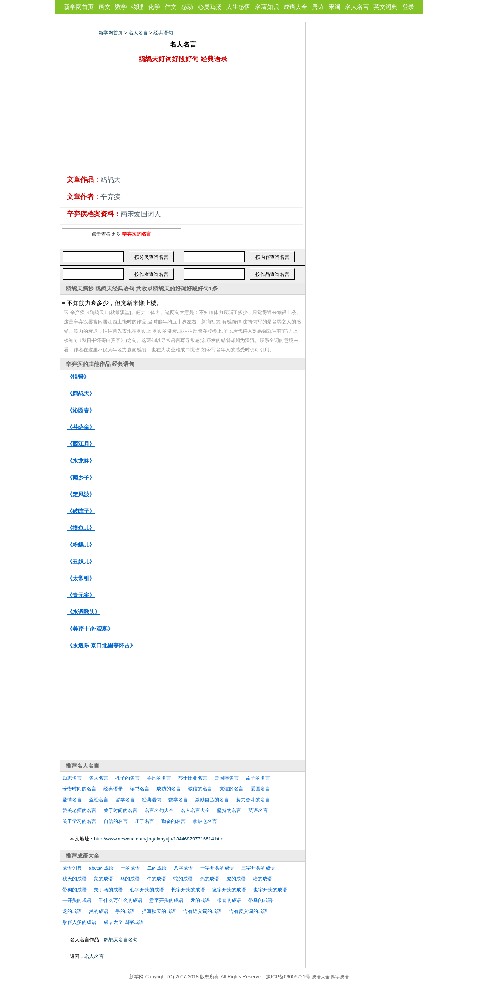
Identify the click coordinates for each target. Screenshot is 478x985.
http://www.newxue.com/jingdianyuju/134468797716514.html (159, 839)
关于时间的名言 (120, 810)
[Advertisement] (183, 118)
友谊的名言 (231, 789)
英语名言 (258, 810)
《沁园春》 (81, 410)
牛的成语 (156, 879)
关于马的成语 (108, 889)
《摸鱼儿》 (81, 528)
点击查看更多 (121, 234)
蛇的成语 (183, 879)
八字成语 (183, 868)
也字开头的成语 (270, 889)
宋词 (335, 7)
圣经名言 (98, 799)
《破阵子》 (81, 511)
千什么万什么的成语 (120, 900)
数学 (121, 7)
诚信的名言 (200, 789)
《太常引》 (81, 578)
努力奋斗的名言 (253, 799)
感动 (187, 7)
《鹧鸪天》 (81, 393)
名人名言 (357, 7)
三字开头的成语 (258, 868)
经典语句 (163, 32)
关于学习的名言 (79, 821)
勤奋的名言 (173, 821)
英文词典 (385, 7)
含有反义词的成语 (248, 911)
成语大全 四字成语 (123, 922)
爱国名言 (260, 789)
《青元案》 (81, 595)
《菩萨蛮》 (81, 427)
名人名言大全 (195, 810)
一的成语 (130, 868)
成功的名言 (168, 789)
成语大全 (295, 7)
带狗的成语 (74, 889)
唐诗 (318, 7)
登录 (408, 7)
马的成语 (130, 879)
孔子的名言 (127, 778)
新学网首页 (79, 7)
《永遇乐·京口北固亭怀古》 (101, 645)
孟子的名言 (258, 778)
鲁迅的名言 (159, 778)
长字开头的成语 (188, 889)
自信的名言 (115, 821)
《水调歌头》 (83, 612)
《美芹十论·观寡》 (90, 628)
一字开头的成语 (217, 868)
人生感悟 (238, 7)
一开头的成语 (76, 900)
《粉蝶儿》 (81, 544)
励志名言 (72, 778)
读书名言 (139, 789)
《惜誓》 (78, 376)
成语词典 (72, 868)
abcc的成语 (101, 868)
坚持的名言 (229, 810)
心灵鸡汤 (210, 7)
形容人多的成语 (79, 922)
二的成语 (157, 868)
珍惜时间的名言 (79, 789)
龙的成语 (72, 911)
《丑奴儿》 (81, 561)
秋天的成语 (74, 879)
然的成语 (98, 911)
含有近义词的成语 (202, 911)
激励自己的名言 (212, 799)
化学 (154, 7)
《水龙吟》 (81, 460)
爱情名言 (72, 799)
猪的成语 (262, 879)
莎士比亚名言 (192, 778)
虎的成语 (236, 879)
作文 (171, 7)
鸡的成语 (209, 879)
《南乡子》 (81, 477)
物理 (137, 7)
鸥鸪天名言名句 (121, 939)
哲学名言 (125, 799)
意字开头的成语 (166, 900)
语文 (105, 7)
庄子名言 (144, 821)
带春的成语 (229, 900)
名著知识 (267, 7)
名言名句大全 (159, 810)
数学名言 (178, 799)
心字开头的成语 (147, 889)
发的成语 (200, 900)
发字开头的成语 (229, 889)
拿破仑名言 (205, 821)
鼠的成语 (103, 879)
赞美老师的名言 (79, 810)
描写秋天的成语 (159, 911)
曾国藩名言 (226, 778)
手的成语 (125, 911)
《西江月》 (81, 444)
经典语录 (113, 789)
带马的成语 (260, 900)
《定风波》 (81, 494)
